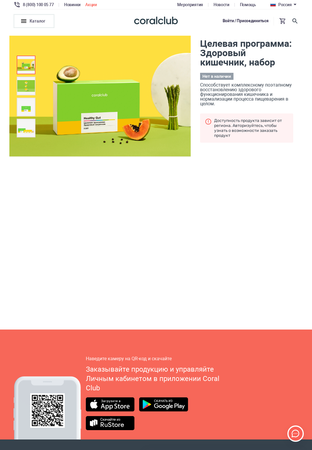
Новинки (72, 5)
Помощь (248, 4)
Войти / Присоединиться (246, 20)
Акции (91, 5)
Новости (221, 5)
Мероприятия (190, 5)
